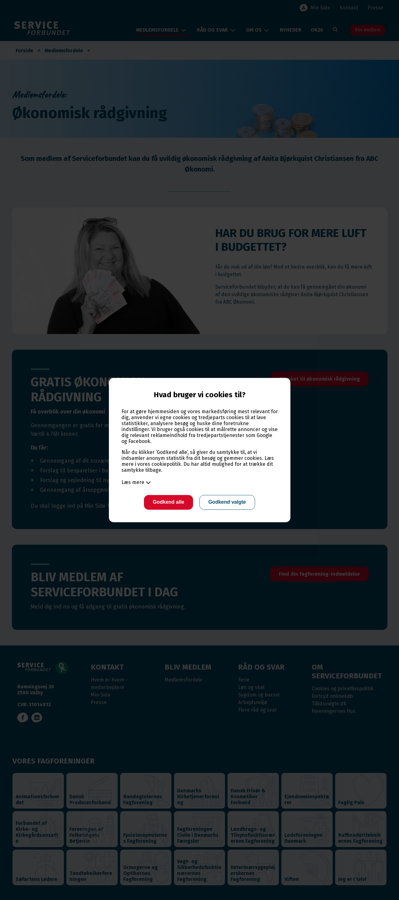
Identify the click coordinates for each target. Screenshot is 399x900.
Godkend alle (167, 502)
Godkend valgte (228, 502)
